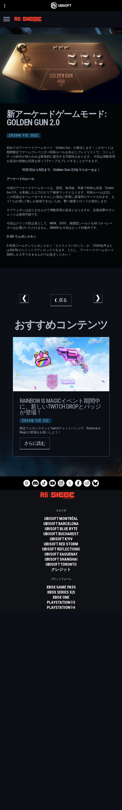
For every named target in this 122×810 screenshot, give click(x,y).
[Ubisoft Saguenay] (61, 554)
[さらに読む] (35, 443)
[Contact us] (61, 778)
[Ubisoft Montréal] (61, 518)
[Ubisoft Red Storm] (61, 544)
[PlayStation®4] (61, 607)
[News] (61, 762)
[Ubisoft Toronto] (61, 564)
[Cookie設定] (61, 802)
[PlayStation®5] (61, 602)
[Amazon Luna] (61, 617)
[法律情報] (61, 796)
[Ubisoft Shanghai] (61, 559)
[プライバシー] (61, 784)
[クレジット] (61, 569)
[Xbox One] (61, 597)
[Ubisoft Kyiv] (61, 539)
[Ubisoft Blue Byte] (61, 529)
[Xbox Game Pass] (61, 587)
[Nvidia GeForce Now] (61, 635)
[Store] (61, 746)
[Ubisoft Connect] (61, 751)
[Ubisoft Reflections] (61, 549)
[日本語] (61, 709)
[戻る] (61, 300)
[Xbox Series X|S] (61, 592)
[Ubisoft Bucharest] (61, 534)
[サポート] (61, 768)
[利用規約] (61, 790)
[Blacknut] (61, 640)
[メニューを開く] (6, 20)
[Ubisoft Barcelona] (61, 524)
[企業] (61, 757)
